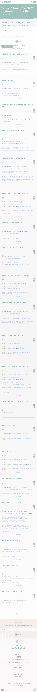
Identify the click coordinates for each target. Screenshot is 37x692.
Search (17, 41)
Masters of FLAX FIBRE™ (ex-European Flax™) (18, 663)
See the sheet (18, 74)
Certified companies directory (18, 672)
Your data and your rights (18, 685)
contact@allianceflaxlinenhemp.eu (18, 659)
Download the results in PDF (7, 46)
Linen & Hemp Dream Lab (18, 679)
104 (22, 614)
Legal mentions (18, 687)
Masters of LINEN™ (18, 667)
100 (12, 614)
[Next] (27, 614)
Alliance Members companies (18, 669)
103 (19, 614)
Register (17, 634)
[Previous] (9, 614)
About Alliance (18, 665)
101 (14, 614)
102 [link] (17, 614)
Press (18, 641)
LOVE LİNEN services (18, 674)
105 (24, 614)
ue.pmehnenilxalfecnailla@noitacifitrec (19, 25)
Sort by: (13, 48)
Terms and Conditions (18, 690)
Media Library (18, 676)
